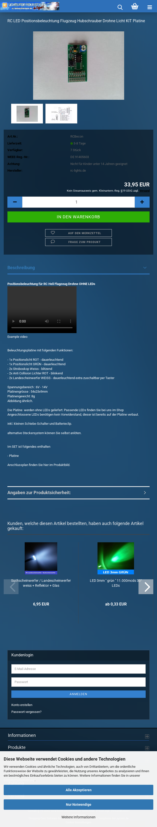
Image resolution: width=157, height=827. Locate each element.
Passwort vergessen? (26, 712)
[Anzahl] (78, 202)
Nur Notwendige (78, 805)
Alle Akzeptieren (79, 790)
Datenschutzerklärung (19, 780)
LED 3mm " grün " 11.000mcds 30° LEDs (116, 583)
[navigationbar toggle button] (149, 7)
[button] (14, 202)
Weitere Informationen (78, 817)
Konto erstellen (21, 705)
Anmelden (78, 694)
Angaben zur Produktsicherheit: (39, 492)
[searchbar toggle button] (120, 7)
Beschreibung (21, 267)
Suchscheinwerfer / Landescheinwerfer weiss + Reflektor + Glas (41, 583)
